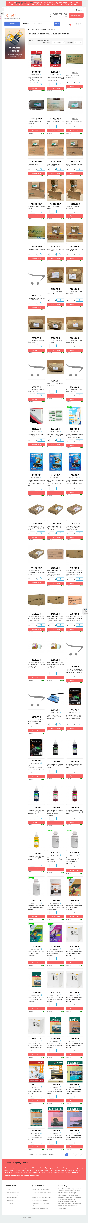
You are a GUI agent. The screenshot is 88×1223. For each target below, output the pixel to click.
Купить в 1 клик (36, 88)
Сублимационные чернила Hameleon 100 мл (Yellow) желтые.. (36, 860)
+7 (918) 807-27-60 (58, 15)
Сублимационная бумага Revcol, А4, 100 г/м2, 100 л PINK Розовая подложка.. (74, 718)
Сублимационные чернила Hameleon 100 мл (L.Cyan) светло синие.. (36, 814)
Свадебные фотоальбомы (41, 1192)
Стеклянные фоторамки (40, 1211)
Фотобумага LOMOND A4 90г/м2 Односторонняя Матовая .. (35, 1094)
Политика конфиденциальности (16, 1197)
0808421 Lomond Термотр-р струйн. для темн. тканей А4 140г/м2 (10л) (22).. (55, 79)
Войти (80, 10)
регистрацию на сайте (24, 3)
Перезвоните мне (76, 16)
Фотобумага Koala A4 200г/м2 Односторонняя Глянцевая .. (36, 956)
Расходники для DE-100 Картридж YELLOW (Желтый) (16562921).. (36, 574)
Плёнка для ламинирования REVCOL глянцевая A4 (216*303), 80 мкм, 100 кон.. (74, 483)
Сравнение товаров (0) (43, 41)
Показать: (70, 43)
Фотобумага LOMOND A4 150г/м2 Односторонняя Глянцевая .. (54, 1140)
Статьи (37, 10)
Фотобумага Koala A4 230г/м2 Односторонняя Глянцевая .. (55, 956)
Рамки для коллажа (39, 1208)
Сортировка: (47, 43)
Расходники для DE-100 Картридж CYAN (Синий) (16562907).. (54, 529)
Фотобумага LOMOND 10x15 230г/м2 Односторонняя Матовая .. (74, 1002)
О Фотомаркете (12, 10)
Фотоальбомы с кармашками (42, 1200)
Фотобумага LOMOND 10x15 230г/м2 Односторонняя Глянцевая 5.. (55, 1002)
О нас (8, 1192)
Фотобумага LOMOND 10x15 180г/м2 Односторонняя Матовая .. (74, 956)
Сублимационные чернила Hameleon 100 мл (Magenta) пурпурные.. (74, 814)
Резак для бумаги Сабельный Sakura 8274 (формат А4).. (54, 718)
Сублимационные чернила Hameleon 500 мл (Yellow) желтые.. (36, 909)
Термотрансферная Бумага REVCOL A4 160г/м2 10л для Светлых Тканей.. (55, 909)
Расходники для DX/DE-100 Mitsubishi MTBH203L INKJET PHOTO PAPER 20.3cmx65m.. (74, 672)
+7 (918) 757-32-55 (58, 17)
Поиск (57, 24)
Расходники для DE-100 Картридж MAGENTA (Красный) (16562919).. (73, 529)
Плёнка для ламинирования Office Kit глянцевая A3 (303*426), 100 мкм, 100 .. (74, 437)
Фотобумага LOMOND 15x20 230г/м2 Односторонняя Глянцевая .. (55, 1048)
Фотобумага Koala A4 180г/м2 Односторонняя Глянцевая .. (74, 909)
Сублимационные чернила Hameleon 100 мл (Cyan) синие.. (74, 768)
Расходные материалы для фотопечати (43, 29)
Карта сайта (10, 1203)
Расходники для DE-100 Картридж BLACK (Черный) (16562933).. (36, 529)
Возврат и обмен (12, 1200)
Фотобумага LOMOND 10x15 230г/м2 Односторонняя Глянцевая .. (36, 1002)
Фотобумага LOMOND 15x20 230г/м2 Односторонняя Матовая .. (74, 1048)
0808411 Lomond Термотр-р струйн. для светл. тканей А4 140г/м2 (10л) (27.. (36, 79)
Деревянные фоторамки (40, 1203)
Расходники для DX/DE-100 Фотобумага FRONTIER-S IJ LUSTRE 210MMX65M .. (36, 723)
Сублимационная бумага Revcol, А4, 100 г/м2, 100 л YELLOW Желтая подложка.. (36, 769)
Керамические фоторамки (41, 1206)
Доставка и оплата (26, 10)
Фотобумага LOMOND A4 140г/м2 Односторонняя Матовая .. (35, 1140)
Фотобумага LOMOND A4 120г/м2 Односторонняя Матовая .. (54, 1094)
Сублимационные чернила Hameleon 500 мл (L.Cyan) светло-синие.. (55, 862)
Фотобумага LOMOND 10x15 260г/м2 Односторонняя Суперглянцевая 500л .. (36, 1048)
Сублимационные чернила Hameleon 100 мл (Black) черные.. (55, 768)
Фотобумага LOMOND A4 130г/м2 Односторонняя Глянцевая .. (73, 1094)
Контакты (45, 10)
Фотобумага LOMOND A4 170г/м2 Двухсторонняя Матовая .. (73, 1140)
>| (81, 1157)
